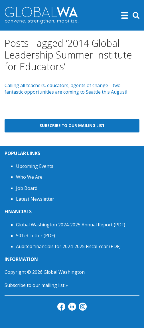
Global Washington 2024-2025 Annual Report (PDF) (70, 225)
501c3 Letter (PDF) (35, 235)
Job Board (26, 188)
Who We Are (29, 177)
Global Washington (64, 272)
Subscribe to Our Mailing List (72, 125)
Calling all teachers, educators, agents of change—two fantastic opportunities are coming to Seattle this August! (66, 88)
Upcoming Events (34, 166)
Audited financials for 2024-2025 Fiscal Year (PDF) (68, 246)
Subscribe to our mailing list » (36, 285)
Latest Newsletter (35, 199)
